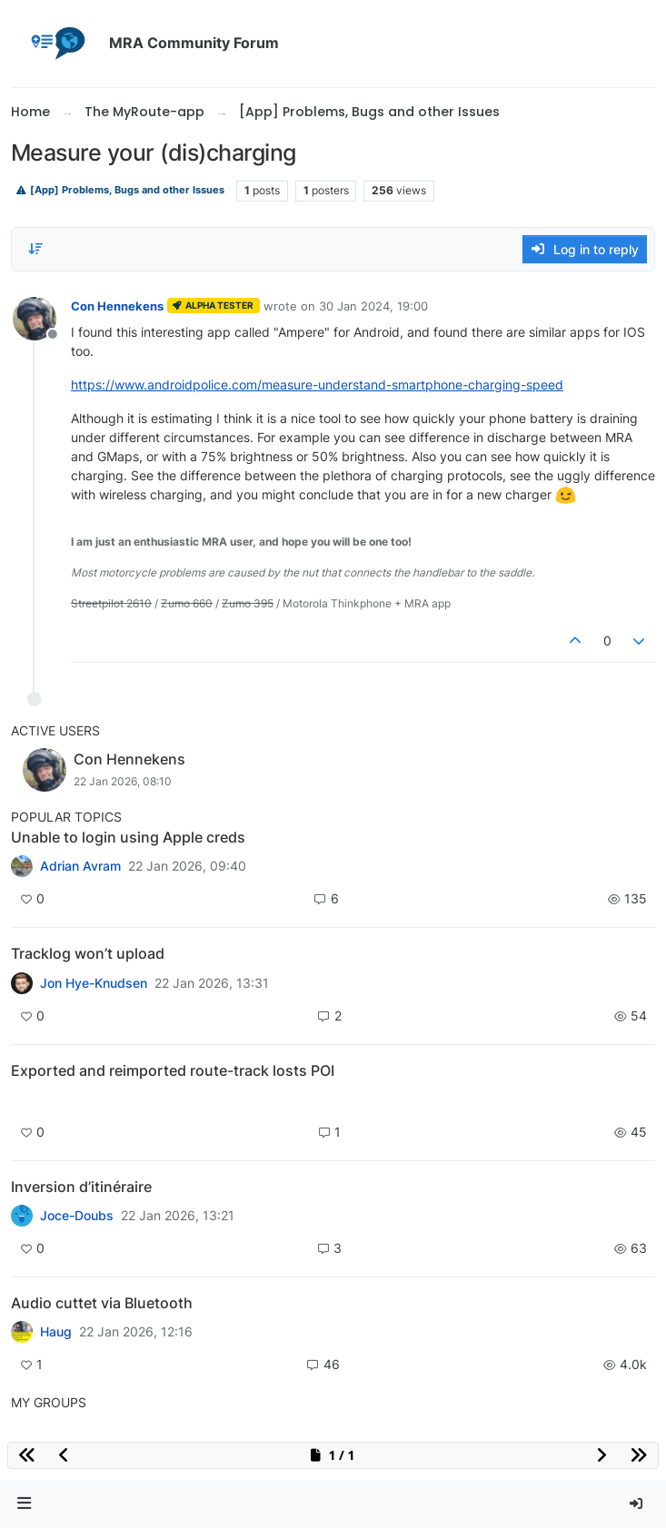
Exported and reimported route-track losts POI (172, 1070)
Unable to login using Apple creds (128, 837)
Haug (56, 1332)
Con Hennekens (117, 306)
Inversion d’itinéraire (81, 1187)
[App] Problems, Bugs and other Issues (119, 190)
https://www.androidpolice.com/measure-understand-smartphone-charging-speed (317, 384)
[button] (24, 1504)
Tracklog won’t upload (87, 953)
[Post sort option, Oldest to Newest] (35, 249)
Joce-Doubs (77, 1215)
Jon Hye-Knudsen (93, 983)
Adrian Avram (80, 866)
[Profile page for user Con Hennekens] (34, 318)
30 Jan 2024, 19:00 (373, 306)
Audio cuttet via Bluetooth (102, 1303)
